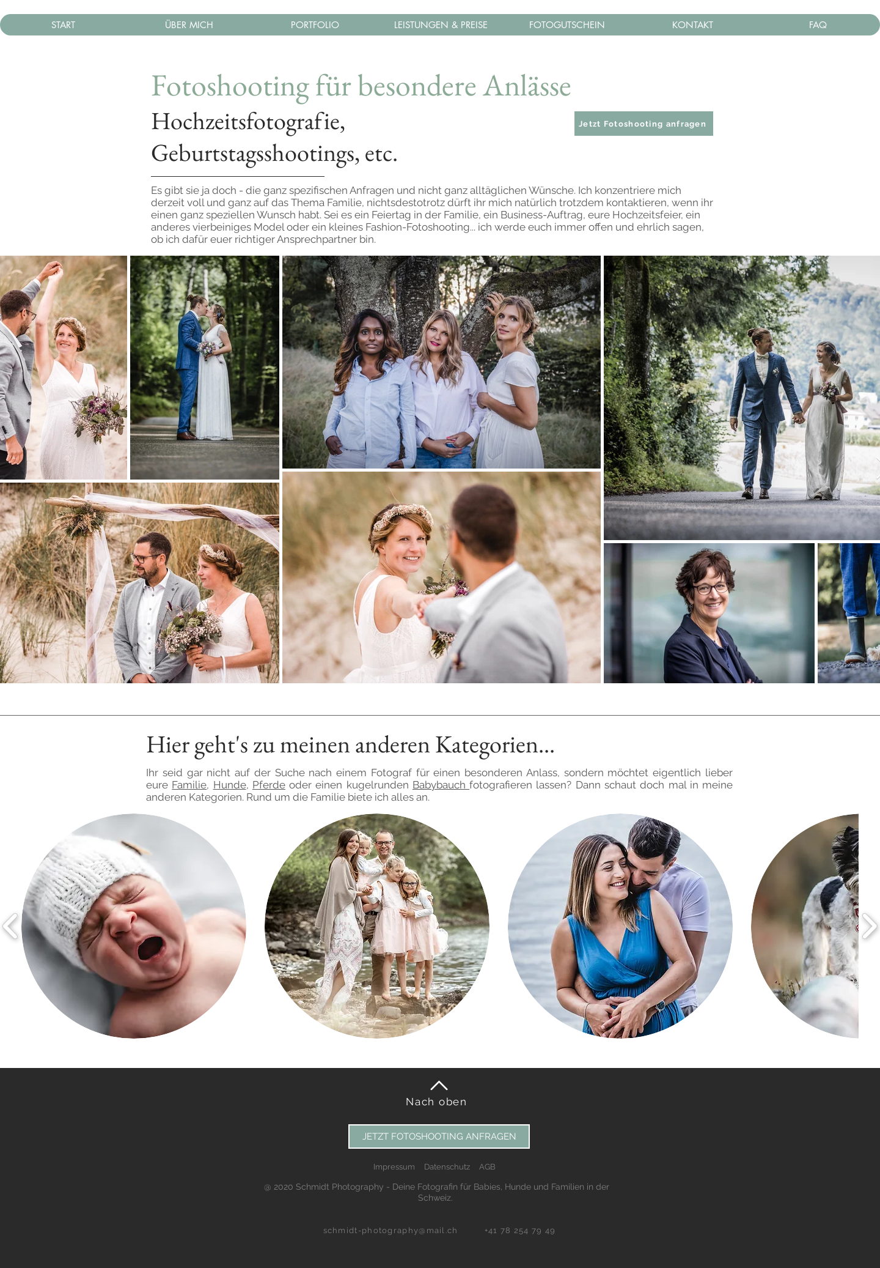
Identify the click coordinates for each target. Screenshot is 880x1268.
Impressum (394, 1166)
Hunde (229, 785)
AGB (487, 1166)
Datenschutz (447, 1166)
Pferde (268, 785)
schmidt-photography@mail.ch (390, 1230)
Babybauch (441, 785)
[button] (643, 123)
